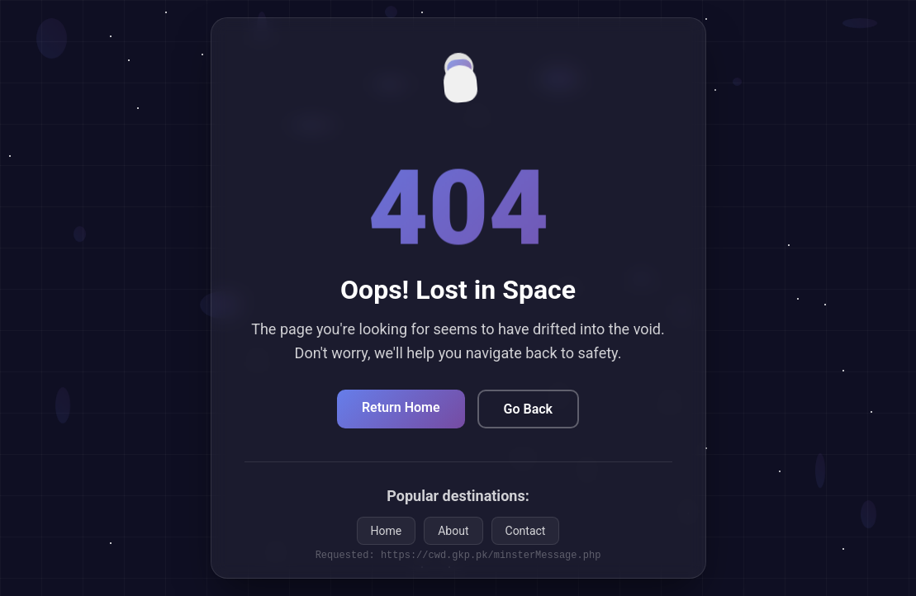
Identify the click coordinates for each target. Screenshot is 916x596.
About (453, 530)
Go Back (528, 409)
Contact (525, 530)
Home (386, 530)
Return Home (401, 407)
